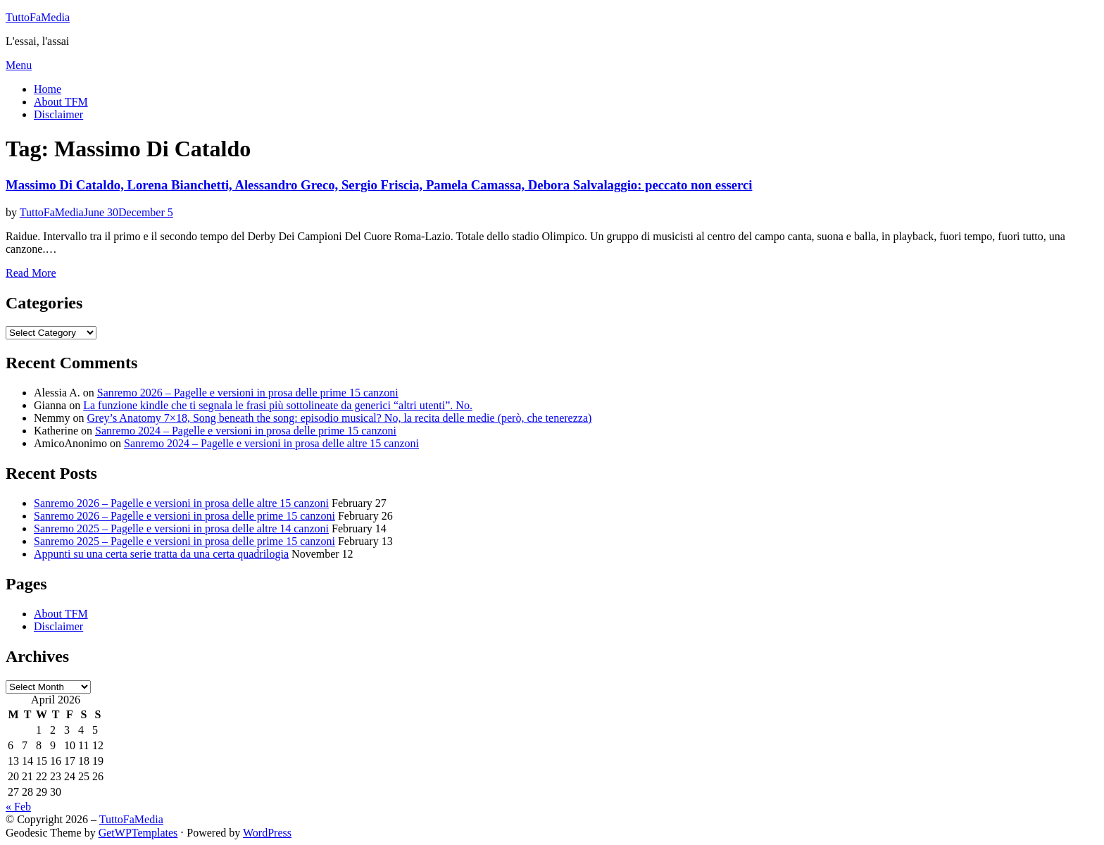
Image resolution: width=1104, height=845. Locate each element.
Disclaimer (58, 114)
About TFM (61, 102)
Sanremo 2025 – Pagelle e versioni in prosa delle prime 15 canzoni (184, 541)
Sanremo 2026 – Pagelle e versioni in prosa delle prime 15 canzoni (248, 393)
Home (47, 89)
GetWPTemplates (138, 833)
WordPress (267, 833)
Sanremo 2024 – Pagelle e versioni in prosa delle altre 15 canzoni (271, 443)
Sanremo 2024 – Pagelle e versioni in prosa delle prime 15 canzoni (245, 431)
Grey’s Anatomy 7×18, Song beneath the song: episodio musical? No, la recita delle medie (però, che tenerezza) (339, 418)
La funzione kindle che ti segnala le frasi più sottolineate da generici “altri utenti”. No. (277, 405)
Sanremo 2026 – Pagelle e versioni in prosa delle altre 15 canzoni (181, 503)
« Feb (18, 807)
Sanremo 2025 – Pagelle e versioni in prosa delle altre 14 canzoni (181, 528)
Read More (31, 273)
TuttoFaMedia (38, 17)
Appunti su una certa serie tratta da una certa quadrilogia (161, 554)
